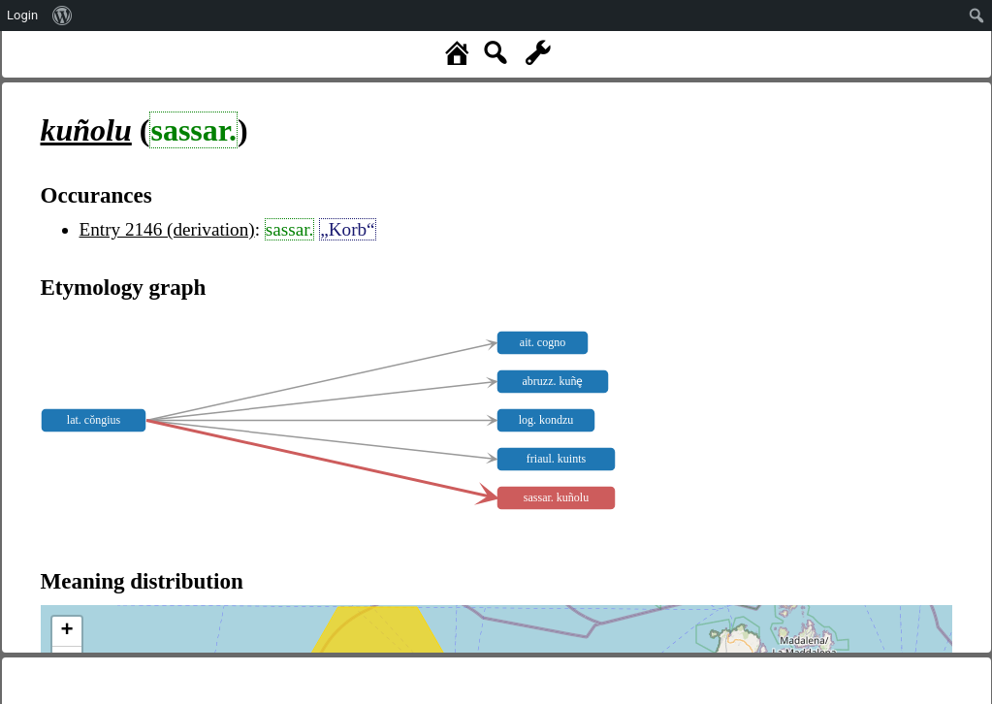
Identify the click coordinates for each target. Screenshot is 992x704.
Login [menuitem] (22, 15)
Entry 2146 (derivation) (167, 229)
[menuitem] (63, 15)
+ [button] (66, 631)
